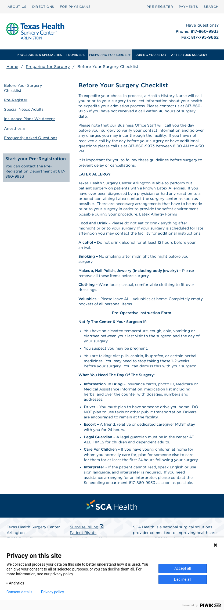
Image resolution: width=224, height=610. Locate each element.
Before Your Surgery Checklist (23, 87)
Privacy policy (52, 592)
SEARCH (211, 7)
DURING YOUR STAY (151, 55)
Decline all (182, 579)
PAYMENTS (188, 7)
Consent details (19, 592)
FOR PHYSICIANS (75, 7)
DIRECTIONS (43, 7)
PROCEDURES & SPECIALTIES (39, 55)
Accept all (182, 568)
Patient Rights (83, 532)
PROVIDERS (75, 55)
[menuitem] (17, 6)
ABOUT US (17, 7)
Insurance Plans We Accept (29, 117)
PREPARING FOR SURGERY (110, 55)
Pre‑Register (160, 7)
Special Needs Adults (24, 108)
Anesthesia (14, 126)
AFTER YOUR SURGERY (189, 55)
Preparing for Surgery (48, 66)
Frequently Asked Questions (30, 136)
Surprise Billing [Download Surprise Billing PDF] (87, 527)
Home (12, 66)
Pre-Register (16, 99)
